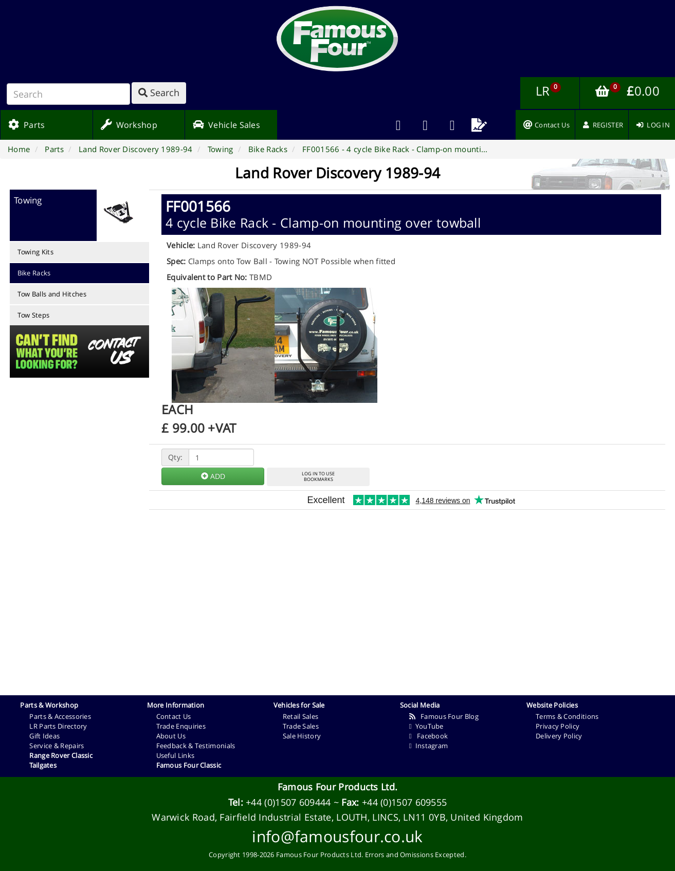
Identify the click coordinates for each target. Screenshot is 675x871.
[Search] (68, 94)
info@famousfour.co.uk (337, 836)
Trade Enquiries (181, 726)
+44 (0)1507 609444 (288, 802)
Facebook (428, 735)
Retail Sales (301, 716)
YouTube (426, 726)
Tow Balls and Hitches (51, 294)
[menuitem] (425, 125)
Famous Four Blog (444, 716)
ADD (213, 476)
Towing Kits (35, 251)
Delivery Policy (559, 735)
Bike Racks (34, 272)
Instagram (428, 745)
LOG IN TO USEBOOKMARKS (318, 476)
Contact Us (173, 716)
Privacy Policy (557, 726)
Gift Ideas (44, 735)
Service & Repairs (56, 745)
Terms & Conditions (567, 716)
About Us (171, 735)
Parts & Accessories (60, 716)
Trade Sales (301, 726)
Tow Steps (33, 315)
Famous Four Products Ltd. (338, 787)
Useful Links (175, 755)
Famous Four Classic (189, 765)
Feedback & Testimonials (195, 745)
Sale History (302, 735)
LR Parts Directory (58, 726)
